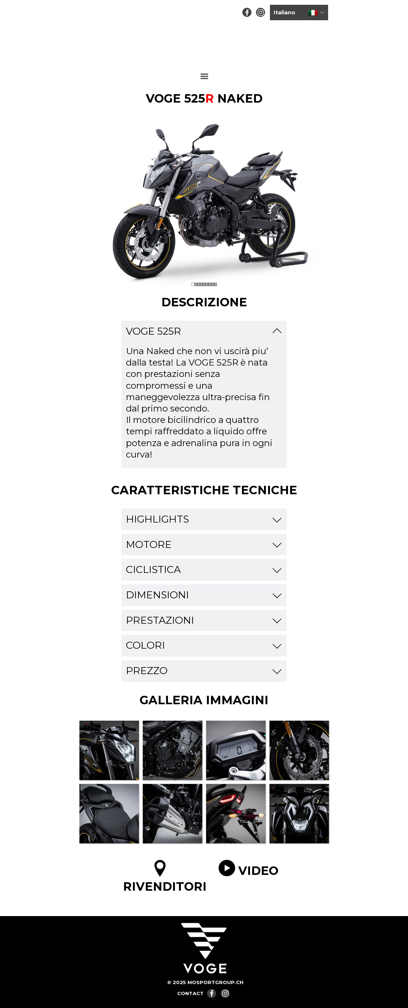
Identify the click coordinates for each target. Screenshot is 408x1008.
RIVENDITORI (165, 886)
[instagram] (260, 12)
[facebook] (247, 12)
